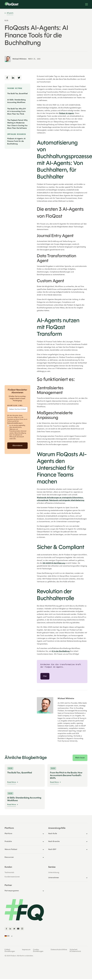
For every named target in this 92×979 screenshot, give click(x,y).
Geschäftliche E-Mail (15, 405)
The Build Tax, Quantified (17, 94)
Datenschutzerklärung (14, 423)
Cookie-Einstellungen (38, 951)
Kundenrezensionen (12, 877)
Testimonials (9, 873)
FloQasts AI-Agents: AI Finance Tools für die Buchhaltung (16, 141)
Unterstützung (53, 873)
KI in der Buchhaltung (60, 651)
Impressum (26, 950)
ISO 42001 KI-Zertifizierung (54, 563)
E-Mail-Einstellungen (10, 951)
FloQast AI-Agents (66, 113)
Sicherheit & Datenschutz (75, 951)
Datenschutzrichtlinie (59, 950)
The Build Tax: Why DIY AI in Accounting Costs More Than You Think (16, 111)
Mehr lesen (80, 758)
